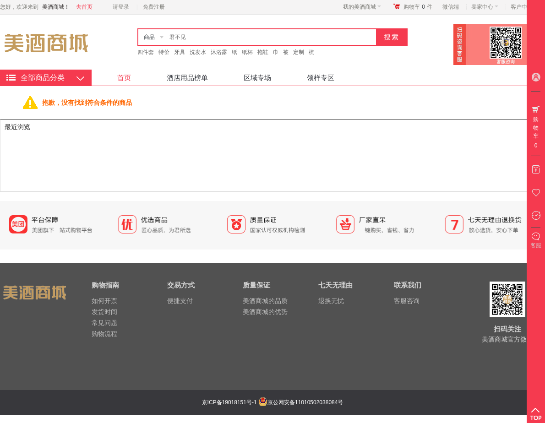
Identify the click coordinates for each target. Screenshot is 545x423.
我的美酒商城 (362, 7)
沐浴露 (219, 52)
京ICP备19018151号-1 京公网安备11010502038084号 (271, 402)
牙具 (179, 52)
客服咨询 (407, 300)
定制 (298, 52)
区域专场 (257, 77)
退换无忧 (331, 300)
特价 (163, 52)
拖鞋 (262, 52)
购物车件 (417, 7)
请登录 (121, 7)
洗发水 (198, 52)
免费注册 (154, 7)
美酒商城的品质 (265, 300)
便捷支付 (180, 300)
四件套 (145, 52)
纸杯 (247, 52)
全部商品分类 (43, 77)
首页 (124, 77)
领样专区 (320, 77)
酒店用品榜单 (187, 77)
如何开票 (104, 300)
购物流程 (104, 333)
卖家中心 (484, 7)
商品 (149, 37)
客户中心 (524, 7)
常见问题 (104, 322)
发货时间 (104, 311)
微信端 (450, 7)
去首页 (84, 7)
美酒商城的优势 (265, 311)
